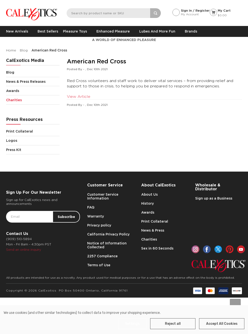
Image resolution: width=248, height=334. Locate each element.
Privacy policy (99, 225)
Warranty (95, 216)
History (147, 203)
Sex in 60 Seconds (157, 248)
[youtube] (241, 249)
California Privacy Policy (108, 234)
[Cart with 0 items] (226, 13)
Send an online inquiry (23, 249)
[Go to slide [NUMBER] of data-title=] (235, 304)
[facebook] (207, 249)
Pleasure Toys (77, 31)
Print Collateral (33, 131)
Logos (33, 141)
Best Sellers (48, 31)
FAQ (90, 207)
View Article (78, 96)
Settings (132, 324)
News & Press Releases (33, 82)
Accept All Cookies (222, 324)
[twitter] (218, 249)
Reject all (173, 324)
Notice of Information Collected (107, 245)
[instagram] (195, 249)
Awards (33, 91)
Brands (191, 31)
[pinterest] (229, 249)
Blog (33, 72)
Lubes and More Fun (159, 31)
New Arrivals (19, 31)
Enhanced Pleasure (115, 31)
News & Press (152, 230)
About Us (149, 194)
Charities (33, 100)
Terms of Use (98, 265)
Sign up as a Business (213, 198)
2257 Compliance (102, 256)
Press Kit (13, 150)
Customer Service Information (102, 196)
